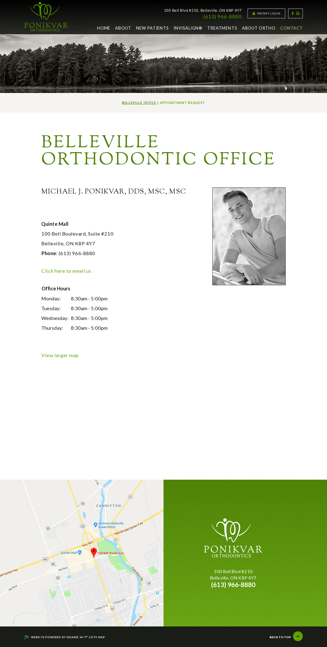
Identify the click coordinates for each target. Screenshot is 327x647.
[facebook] (293, 13)
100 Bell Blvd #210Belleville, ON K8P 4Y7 (233, 574)
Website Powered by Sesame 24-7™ (56, 637)
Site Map (98, 637)
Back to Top (286, 636)
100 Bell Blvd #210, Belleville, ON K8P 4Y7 (203, 10)
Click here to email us (66, 271)
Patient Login (266, 13)
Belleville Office (139, 103)
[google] (297, 13)
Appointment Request (182, 103)
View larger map (60, 355)
